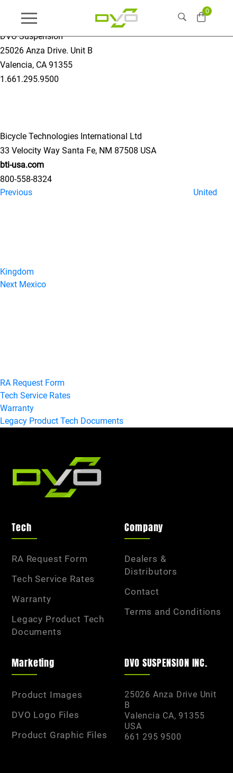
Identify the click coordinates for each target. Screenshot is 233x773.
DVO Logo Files (45, 715)
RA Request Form (32, 383)
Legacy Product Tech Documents (61, 421)
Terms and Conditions (172, 611)
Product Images (47, 694)
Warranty (17, 408)
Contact (141, 591)
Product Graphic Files (59, 735)
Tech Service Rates (35, 395)
